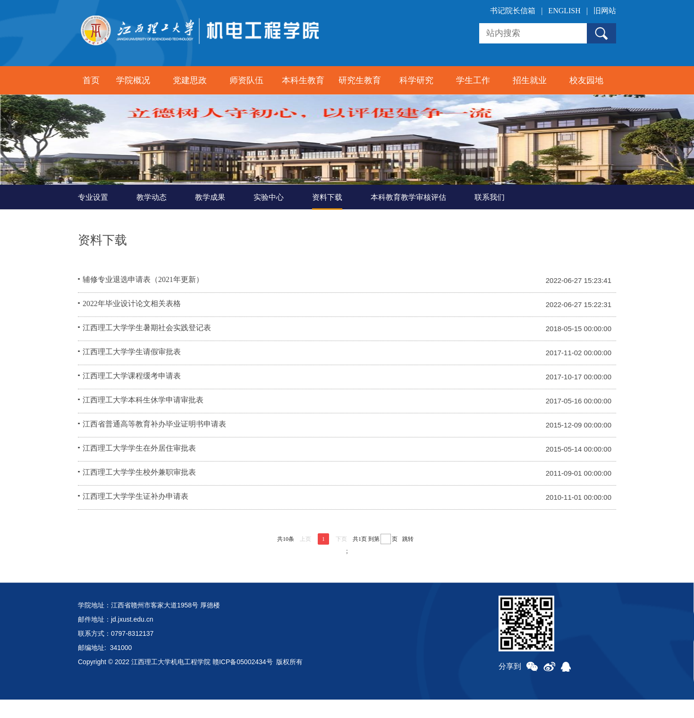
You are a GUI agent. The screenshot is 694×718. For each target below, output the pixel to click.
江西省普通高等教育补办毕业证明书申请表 (154, 443)
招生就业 (530, 80)
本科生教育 (303, 80)
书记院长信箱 (512, 11)
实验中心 (269, 216)
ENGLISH (564, 11)
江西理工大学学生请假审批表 (132, 371)
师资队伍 (246, 80)
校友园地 (586, 80)
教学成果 (210, 216)
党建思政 (190, 80)
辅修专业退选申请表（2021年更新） (143, 299)
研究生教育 (360, 80)
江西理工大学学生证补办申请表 (135, 516)
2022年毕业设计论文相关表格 (132, 323)
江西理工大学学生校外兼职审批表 (139, 491)
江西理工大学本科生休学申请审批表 (143, 419)
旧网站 (604, 11)
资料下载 (327, 216)
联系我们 (489, 216)
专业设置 (93, 216)
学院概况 (133, 80)
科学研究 (416, 80)
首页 (91, 80)
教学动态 (151, 216)
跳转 (408, 557)
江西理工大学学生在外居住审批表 (139, 467)
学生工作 (473, 80)
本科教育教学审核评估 (408, 216)
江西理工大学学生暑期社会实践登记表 (147, 347)
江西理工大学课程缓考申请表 (132, 395)
